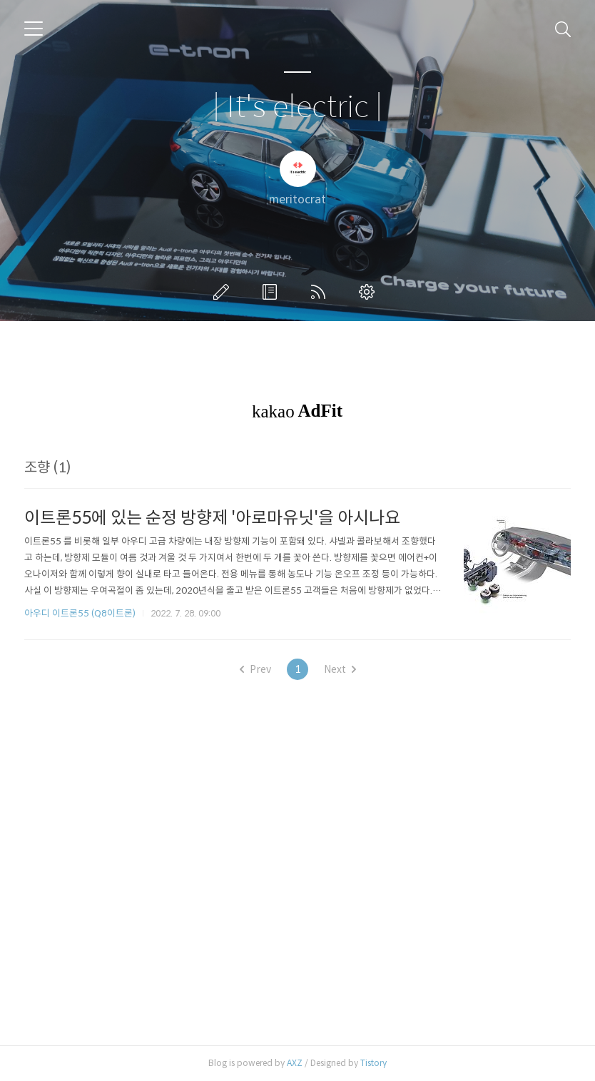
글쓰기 (224, 292)
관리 (369, 292)
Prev (255, 669)
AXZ (294, 1062)
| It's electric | (297, 107)
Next (340, 669)
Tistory (373, 1062)
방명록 (272, 292)
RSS (321, 292)
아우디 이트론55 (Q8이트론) (80, 613)
